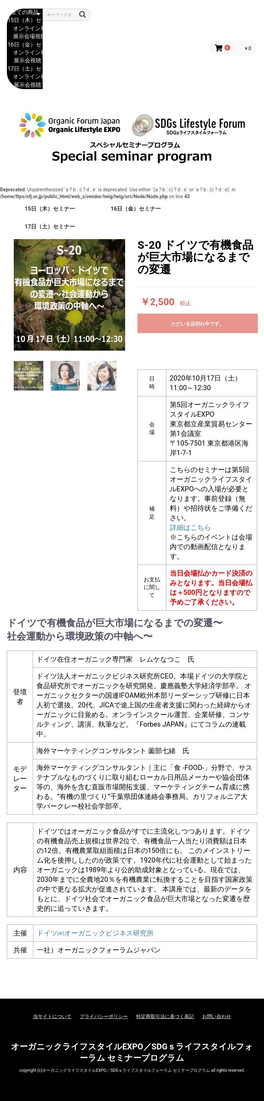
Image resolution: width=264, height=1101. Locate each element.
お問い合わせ (216, 1016)
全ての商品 (25, 13)
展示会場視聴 (25, 37)
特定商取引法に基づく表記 (165, 1016)
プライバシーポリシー (104, 1016)
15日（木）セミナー (25, 20)
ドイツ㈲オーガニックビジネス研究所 (95, 933)
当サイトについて (52, 1016)
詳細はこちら (190, 527)
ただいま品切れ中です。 (197, 324)
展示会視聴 (25, 61)
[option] (69, 295)
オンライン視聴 (25, 29)
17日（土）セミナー (25, 69)
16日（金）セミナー (25, 45)
